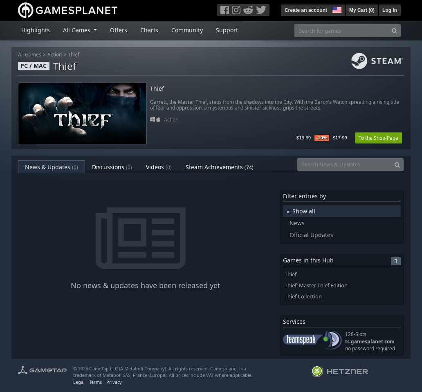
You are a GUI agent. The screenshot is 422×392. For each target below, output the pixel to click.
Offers (118, 30)
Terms (95, 382)
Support (227, 30)
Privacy (114, 382)
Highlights (35, 30)
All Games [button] (77, 30)
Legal (79, 382)
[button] (336, 9)
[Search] (394, 30)
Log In (389, 10)
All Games (29, 55)
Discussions (112, 167)
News (297, 223)
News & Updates (51, 167)
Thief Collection (303, 296)
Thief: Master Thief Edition (316, 285)
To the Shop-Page (378, 137)
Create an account (306, 10)
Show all (303, 211)
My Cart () (362, 10)
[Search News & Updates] (344, 164)
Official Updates (311, 235)
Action (54, 55)
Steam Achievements (220, 167)
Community (187, 30)
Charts (149, 30)
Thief (73, 55)
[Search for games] (341, 30)
